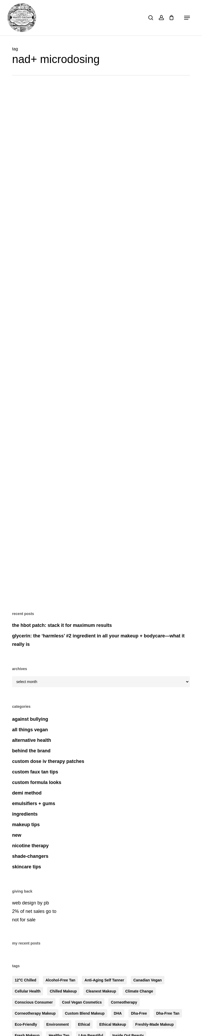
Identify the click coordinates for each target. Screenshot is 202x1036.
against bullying (30, 719)
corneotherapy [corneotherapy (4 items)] (124, 1002)
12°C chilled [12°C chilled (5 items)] (25, 980)
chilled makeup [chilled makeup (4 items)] (63, 991)
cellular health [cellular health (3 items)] (28, 991)
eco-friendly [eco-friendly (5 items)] (26, 1024)
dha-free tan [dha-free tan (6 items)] (167, 1013)
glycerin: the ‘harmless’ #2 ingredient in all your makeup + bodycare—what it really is (98, 640)
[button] (187, 17)
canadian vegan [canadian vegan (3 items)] (147, 980)
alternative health (31, 740)
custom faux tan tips (35, 771)
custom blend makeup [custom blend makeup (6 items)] (85, 1013)
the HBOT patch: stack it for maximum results (62, 625)
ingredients (25, 814)
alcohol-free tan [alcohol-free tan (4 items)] (60, 980)
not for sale (24, 919)
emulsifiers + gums (33, 803)
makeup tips (26, 824)
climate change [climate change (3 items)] (139, 991)
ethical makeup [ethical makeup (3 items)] (112, 1024)
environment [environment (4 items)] (57, 1024)
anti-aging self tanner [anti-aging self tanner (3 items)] (104, 980)
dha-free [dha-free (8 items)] (139, 1013)
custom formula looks (36, 782)
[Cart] (171, 17)
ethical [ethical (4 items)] (84, 1024)
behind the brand (31, 750)
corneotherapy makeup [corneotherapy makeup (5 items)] (35, 1013)
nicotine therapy (30, 845)
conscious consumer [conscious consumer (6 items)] (34, 1002)
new (16, 835)
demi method (27, 793)
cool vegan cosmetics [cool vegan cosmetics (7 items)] (82, 1002)
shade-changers (30, 856)
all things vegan (30, 729)
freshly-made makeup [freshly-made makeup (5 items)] (154, 1024)
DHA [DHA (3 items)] (118, 1013)
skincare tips (26, 866)
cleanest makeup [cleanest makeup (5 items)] (101, 991)
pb (46, 903)
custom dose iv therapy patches (48, 761)
